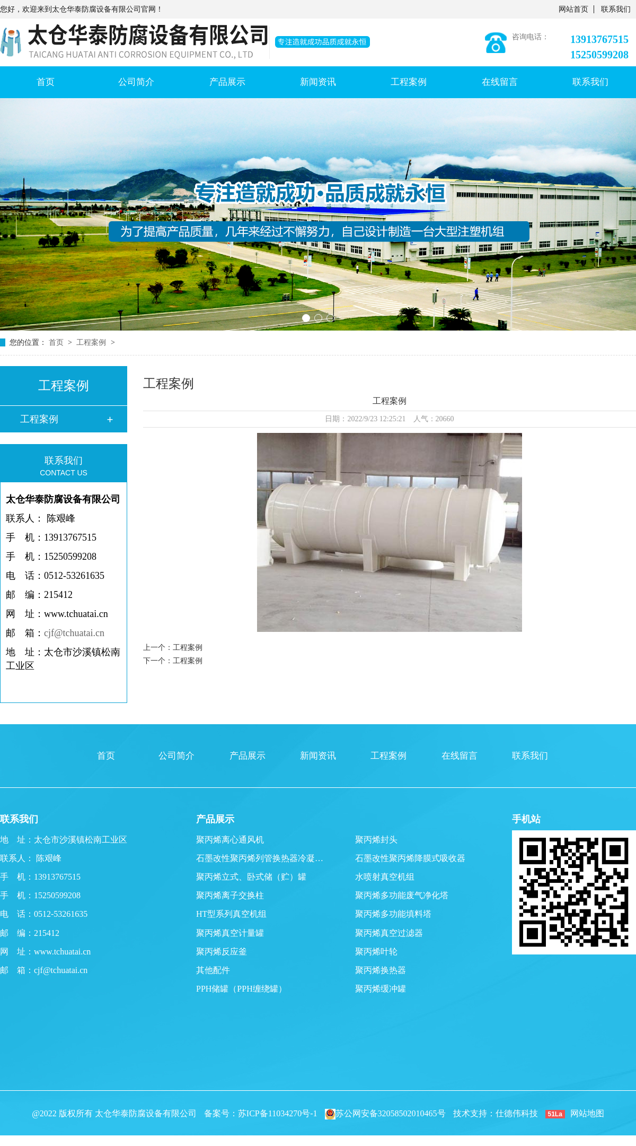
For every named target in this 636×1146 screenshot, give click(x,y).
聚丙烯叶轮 (376, 951)
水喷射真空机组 (384, 876)
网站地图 (587, 1113)
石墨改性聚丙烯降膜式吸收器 (410, 858)
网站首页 (573, 9)
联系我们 (616, 9)
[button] (306, 318)
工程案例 (409, 82)
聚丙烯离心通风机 (230, 839)
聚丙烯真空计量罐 (230, 932)
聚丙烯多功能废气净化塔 (401, 895)
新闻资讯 (318, 82)
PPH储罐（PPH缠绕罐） (241, 988)
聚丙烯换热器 (380, 970)
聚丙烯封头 (376, 839)
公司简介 (136, 82)
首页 (46, 82)
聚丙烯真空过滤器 (389, 932)
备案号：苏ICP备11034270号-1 (260, 1113)
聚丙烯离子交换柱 (230, 895)
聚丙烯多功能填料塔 (393, 913)
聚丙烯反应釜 (221, 951)
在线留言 (500, 82)
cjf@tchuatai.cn (74, 633)
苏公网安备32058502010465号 (385, 1113)
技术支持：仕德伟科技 (495, 1113)
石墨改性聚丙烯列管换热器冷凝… (259, 858)
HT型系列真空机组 (231, 913)
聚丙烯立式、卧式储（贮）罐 (251, 876)
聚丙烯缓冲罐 (380, 988)
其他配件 (213, 970)
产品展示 (227, 82)
